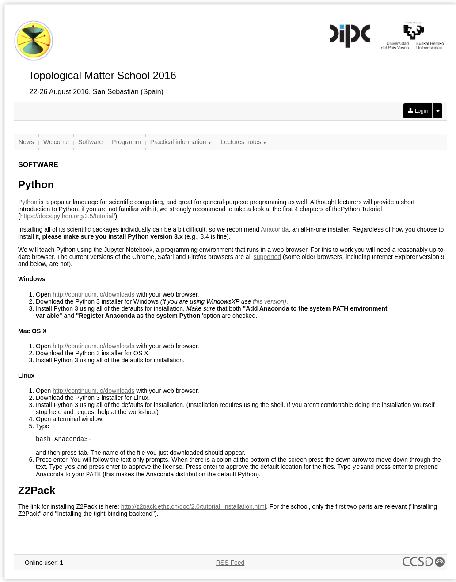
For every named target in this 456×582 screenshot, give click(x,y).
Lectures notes (243, 141)
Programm (126, 141)
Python (28, 201)
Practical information (181, 141)
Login (418, 111)
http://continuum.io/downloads (93, 294)
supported (267, 256)
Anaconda (275, 229)
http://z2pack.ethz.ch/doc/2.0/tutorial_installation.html (193, 509)
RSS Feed (230, 565)
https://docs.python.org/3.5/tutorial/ (67, 216)
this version (268, 301)
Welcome (56, 141)
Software (90, 141)
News (26, 141)
